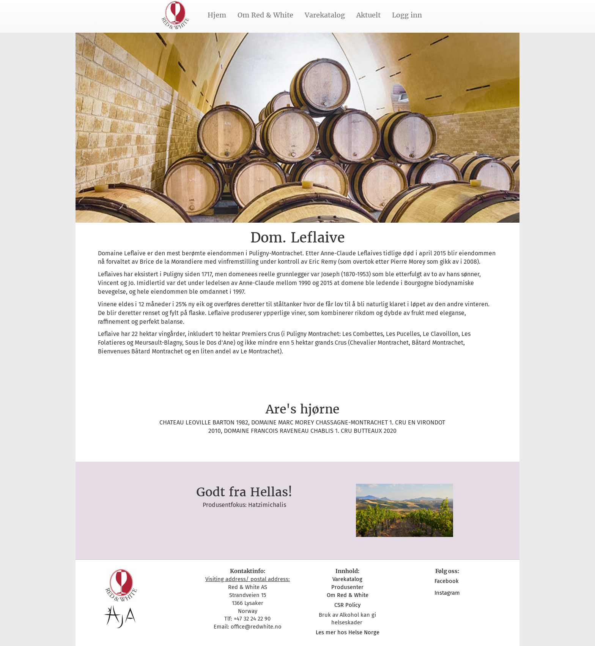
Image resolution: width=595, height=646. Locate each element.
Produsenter (347, 587)
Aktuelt (368, 15)
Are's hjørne (302, 409)
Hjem (217, 15)
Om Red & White (265, 15)
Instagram (447, 592)
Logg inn (407, 15)
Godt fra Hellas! (244, 492)
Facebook (447, 581)
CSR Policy (347, 605)
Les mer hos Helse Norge (347, 632)
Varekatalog (325, 15)
